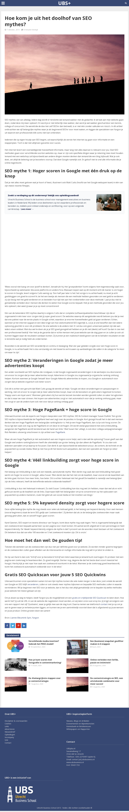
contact (104, 604)
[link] (64, 202)
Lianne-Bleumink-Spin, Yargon (24, 617)
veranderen (33, 584)
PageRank (60, 432)
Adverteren (10, 729)
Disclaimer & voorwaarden (16, 721)
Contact (8, 742)
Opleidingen (10, 734)
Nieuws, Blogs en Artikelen (77, 721)
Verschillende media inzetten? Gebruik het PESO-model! (44, 642)
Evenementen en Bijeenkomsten (80, 723)
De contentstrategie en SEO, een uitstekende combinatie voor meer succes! (106, 681)
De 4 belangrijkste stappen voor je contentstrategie (45, 679)
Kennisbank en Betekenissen (78, 726)
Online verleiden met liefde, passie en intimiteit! (104, 661)
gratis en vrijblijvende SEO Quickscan (89, 597)
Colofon (8, 723)
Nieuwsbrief (10, 732)
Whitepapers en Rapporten (78, 729)
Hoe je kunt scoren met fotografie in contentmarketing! (45, 661)
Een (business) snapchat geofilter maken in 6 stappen (106, 642)
